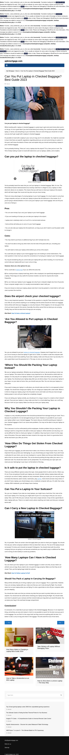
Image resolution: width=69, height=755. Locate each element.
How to (8, 82)
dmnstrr (9, 707)
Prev (9, 620)
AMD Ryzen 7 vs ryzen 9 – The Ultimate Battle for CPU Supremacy (25, 728)
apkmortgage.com (14, 59)
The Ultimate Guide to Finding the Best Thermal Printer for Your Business (26, 711)
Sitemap (7, 745)
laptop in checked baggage (32, 350)
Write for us (8, 742)
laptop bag (19, 268)
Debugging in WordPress (47, 6)
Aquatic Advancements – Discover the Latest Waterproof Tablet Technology (27, 722)
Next (60, 620)
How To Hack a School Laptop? (20, 311)
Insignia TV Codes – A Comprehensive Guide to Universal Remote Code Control (28, 716)
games (39, 477)
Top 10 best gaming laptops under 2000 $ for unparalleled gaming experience (27, 705)
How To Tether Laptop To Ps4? (20, 571)
